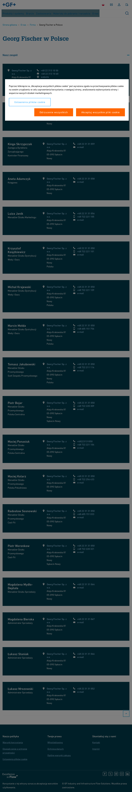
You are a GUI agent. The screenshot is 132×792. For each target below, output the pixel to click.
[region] (67, 100)
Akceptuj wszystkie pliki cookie (100, 112)
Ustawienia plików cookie (29, 102)
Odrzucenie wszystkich (54, 112)
